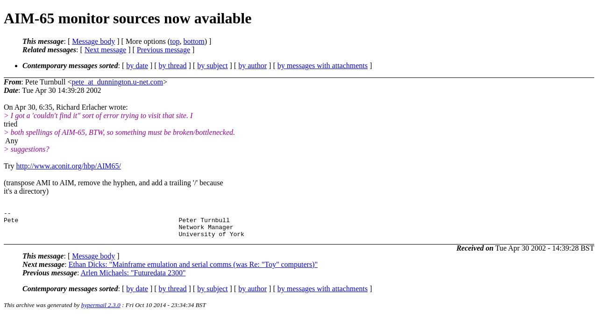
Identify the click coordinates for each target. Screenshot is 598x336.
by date (137, 66)
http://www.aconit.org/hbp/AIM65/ (68, 166)
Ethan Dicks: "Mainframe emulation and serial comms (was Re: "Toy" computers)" (193, 270)
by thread (173, 66)
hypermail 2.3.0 (101, 310)
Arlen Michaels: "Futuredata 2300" (132, 278)
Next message (105, 50)
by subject (212, 66)
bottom (193, 41)
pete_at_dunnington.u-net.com (118, 82)
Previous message (163, 50)
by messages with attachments (323, 66)
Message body (93, 41)
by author (252, 66)
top (174, 41)
